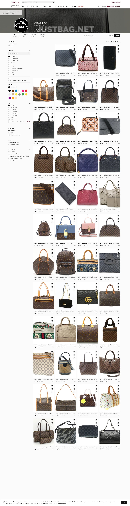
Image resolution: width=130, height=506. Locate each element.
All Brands (12, 56)
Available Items (13, 154)
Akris (11, 64)
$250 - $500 (13, 115)
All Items (11, 130)
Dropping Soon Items (15, 158)
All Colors (12, 87)
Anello (11, 72)
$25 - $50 (12, 109)
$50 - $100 (12, 111)
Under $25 (12, 107)
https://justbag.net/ (41, 29)
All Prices (12, 105)
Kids (32, 6)
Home (37, 6)
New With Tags (13, 144)
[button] (25, 2)
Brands (68, 6)
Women (23, 6)
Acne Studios (13, 60)
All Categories (12, 44)
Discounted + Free (14, 135)
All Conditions (13, 142)
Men (28, 6)
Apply (28, 121)
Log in (113, 2)
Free (10, 132)
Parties (74, 6)
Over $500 (12, 117)
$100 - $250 (13, 113)
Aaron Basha (13, 58)
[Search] (40, 2)
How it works (102, 6)
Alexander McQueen (15, 68)
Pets (50, 6)
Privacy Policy (61, 503)
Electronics (44, 6)
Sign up (118, 2)
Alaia (11, 66)
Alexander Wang (14, 70)
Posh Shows (81, 6)
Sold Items (12, 161)
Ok (124, 502)
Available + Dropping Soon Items (18, 156)
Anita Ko (11, 74)
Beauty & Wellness (59, 6)
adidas (11, 62)
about (111, 35)
